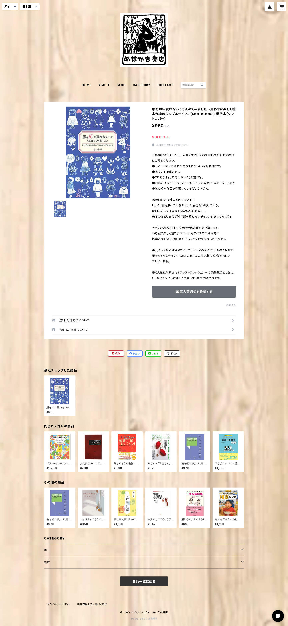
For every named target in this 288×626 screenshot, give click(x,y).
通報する (231, 304)
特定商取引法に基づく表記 (92, 604)
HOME (86, 85)
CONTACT (165, 85)
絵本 (47, 562)
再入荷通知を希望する (194, 292)
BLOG (121, 85)
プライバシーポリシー (59, 604)
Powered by (144, 618)
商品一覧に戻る (144, 581)
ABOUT (104, 85)
